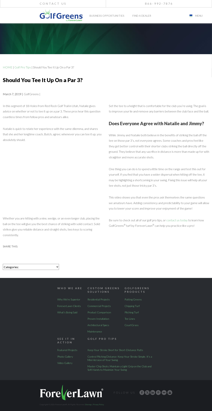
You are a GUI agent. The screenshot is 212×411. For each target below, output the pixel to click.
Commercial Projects (99, 306)
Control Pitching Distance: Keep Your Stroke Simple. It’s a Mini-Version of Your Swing (119, 358)
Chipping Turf (132, 306)
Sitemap (88, 404)
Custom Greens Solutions (103, 290)
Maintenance (94, 331)
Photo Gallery (65, 356)
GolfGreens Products (137, 290)
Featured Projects (67, 350)
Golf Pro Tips (22, 67)
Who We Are (69, 288)
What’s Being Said (67, 312)
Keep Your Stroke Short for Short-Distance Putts (115, 350)
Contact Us (53, 3)
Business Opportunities (107, 15)
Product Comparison (99, 312)
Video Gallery (64, 363)
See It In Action (66, 340)
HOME (7, 67)
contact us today (177, 220)
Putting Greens (133, 299)
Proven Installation (98, 318)
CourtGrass (132, 325)
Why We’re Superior (68, 299)
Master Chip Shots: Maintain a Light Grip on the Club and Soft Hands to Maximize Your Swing (119, 368)
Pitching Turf (132, 312)
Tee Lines (130, 318)
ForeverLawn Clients (69, 306)
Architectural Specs (98, 325)
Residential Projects (98, 299)
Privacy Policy (98, 404)
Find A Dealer (141, 15)
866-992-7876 (159, 3)
